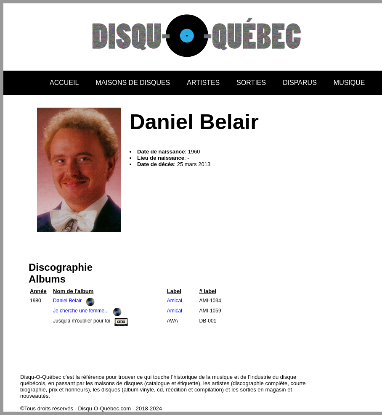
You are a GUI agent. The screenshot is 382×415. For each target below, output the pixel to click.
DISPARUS (300, 82)
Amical (174, 301)
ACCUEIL (64, 82)
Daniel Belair (67, 301)
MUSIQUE (349, 82)
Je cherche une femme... (81, 311)
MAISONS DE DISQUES (133, 82)
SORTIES (251, 82)
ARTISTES (203, 82)
